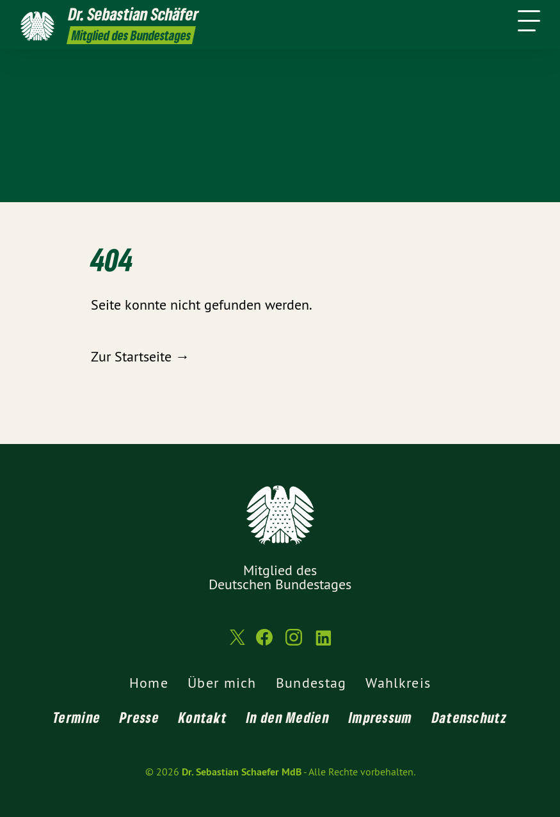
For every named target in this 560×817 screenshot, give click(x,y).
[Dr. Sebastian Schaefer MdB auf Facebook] (264, 642)
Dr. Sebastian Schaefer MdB (241, 772)
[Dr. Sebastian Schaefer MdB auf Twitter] (236, 643)
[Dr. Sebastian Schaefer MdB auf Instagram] (293, 642)
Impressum (381, 717)
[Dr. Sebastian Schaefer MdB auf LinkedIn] (323, 642)
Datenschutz (469, 717)
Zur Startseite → (140, 356)
